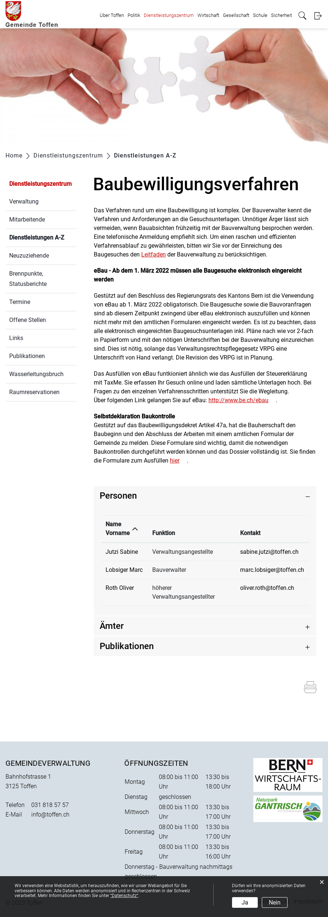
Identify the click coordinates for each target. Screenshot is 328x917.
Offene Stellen (27, 319)
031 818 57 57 (50, 804)
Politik (134, 15)
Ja (245, 902)
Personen (118, 496)
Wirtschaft (208, 15)
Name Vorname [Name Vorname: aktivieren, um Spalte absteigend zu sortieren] (118, 529)
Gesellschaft (236, 15)
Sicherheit (281, 15)
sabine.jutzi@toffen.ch (269, 551)
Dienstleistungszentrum (169, 15)
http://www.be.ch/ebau (238, 400)
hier (174, 460)
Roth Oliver (120, 587)
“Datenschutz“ (124, 895)
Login (317, 15)
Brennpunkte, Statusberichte (28, 278)
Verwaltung (24, 201)
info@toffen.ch (50, 814)
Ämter (112, 626)
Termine (19, 301)
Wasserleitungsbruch (36, 374)
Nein (275, 902)
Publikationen (27, 356)
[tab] (205, 496)
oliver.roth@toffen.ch (267, 587)
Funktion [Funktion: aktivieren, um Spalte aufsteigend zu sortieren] (163, 533)
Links (16, 337)
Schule (260, 15)
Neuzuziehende (29, 255)
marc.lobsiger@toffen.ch (272, 569)
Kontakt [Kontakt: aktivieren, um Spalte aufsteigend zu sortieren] (250, 533)
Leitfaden (153, 254)
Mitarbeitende (27, 219)
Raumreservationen (34, 392)
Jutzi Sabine (122, 551)
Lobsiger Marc (124, 569)
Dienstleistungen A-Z (42, 237)
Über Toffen (112, 15)
